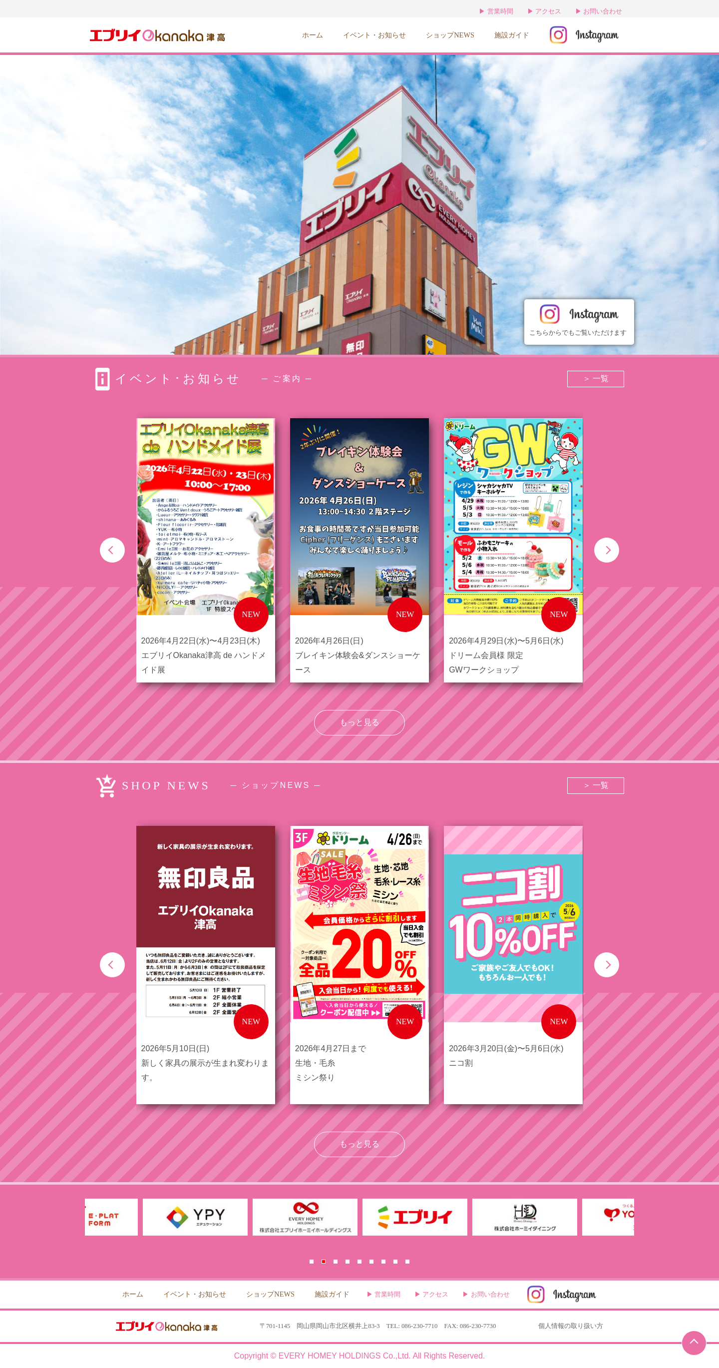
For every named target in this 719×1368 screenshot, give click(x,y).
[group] (205, 550)
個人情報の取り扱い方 (570, 1326)
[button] (112, 550)
